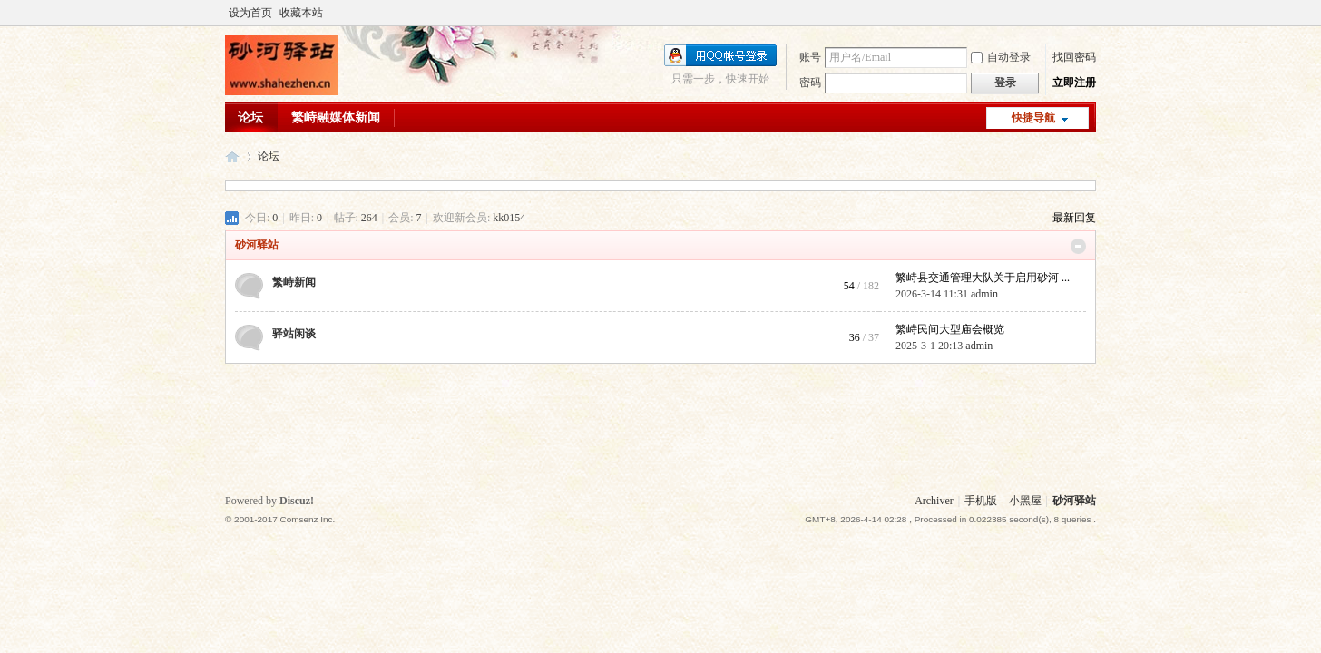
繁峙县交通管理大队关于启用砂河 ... (982, 277)
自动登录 (1001, 57)
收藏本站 (301, 12)
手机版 (980, 500)
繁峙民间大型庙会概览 (949, 329)
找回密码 (1074, 57)
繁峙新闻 (294, 282)
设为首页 (250, 12)
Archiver (934, 500)
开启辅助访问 (1091, 13)
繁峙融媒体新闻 (335, 117)
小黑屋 (1025, 500)
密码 (810, 82)
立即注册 (1074, 82)
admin (984, 294)
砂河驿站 (232, 156)
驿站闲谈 (294, 333)
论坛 (250, 117)
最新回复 (1074, 217)
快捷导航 (1033, 118)
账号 (810, 57)
